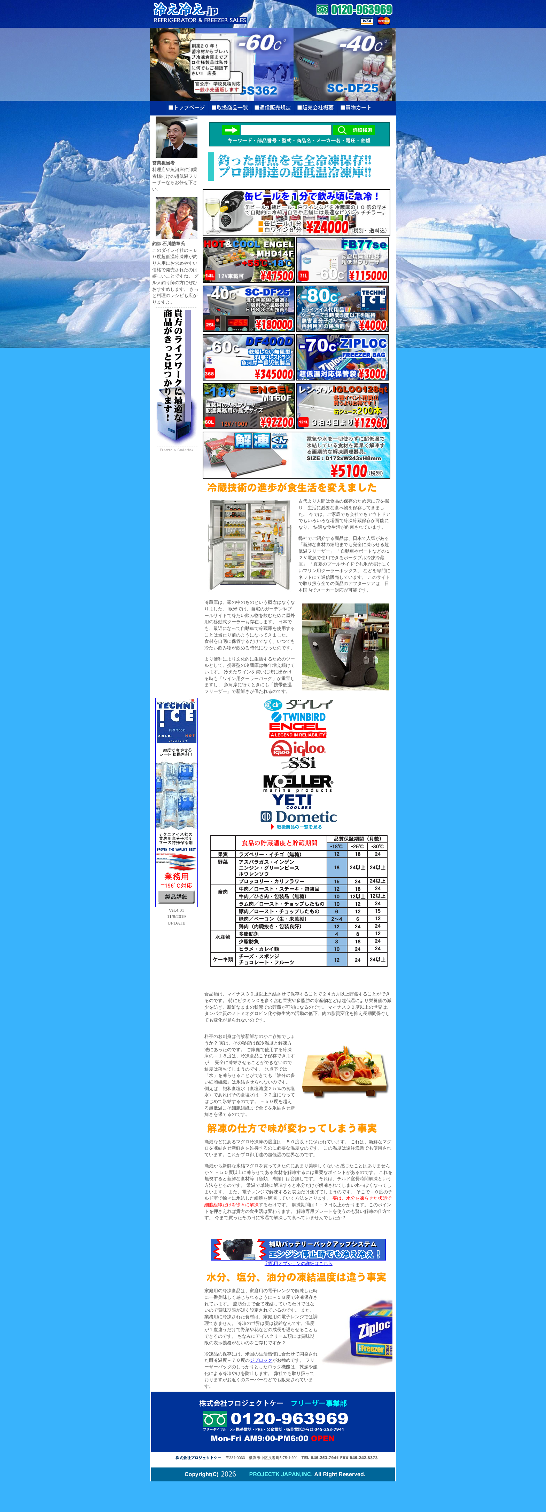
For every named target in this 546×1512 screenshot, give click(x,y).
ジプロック (261, 1360)
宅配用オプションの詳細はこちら (298, 1261)
